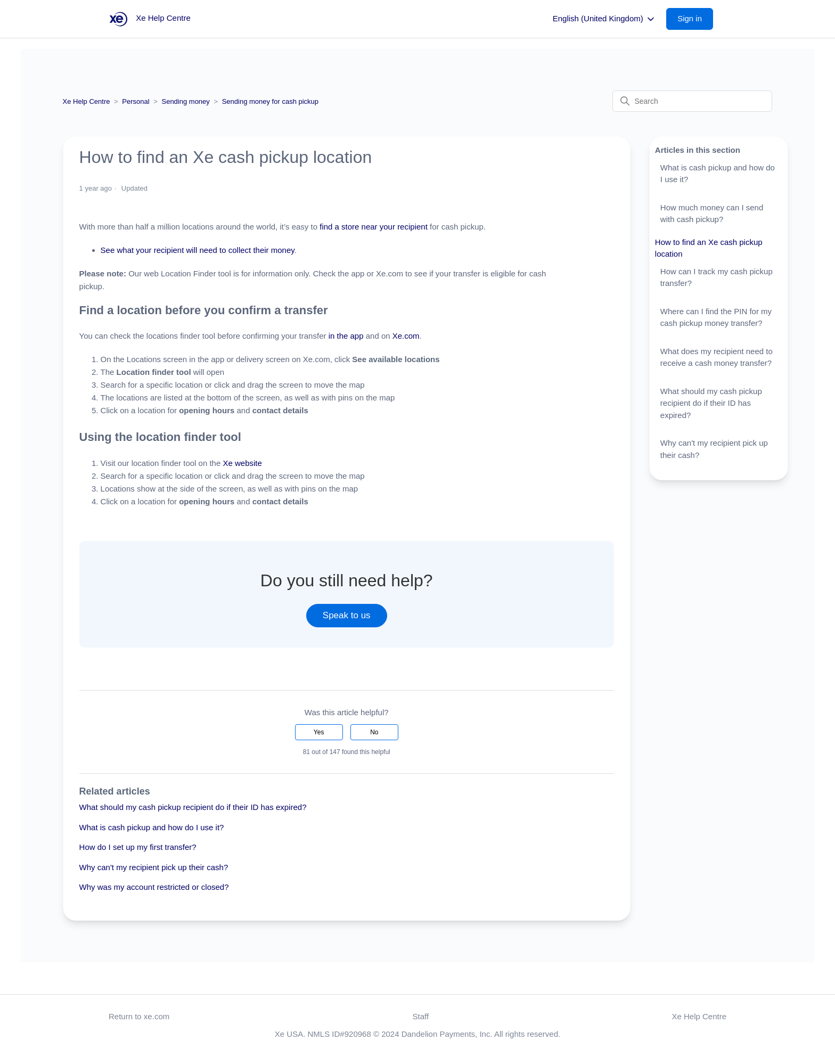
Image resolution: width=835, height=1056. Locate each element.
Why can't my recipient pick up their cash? (153, 867)
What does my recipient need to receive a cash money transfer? (716, 357)
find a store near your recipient (372, 226)
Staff (421, 1016)
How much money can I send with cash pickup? (711, 213)
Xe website (242, 463)
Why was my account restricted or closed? (154, 886)
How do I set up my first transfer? (138, 847)
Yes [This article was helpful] (319, 732)
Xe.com (406, 335)
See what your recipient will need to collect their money (197, 250)
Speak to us (347, 615)
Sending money (185, 101)
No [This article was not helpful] (374, 732)
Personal (135, 101)
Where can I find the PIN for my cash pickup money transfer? (716, 317)
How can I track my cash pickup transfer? (716, 277)
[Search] (692, 101)
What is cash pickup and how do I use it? (151, 827)
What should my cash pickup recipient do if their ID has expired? (193, 807)
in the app (344, 335)
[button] (695, 18)
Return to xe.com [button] (139, 1016)
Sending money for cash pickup (270, 101)
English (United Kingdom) (604, 19)
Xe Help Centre (86, 101)
